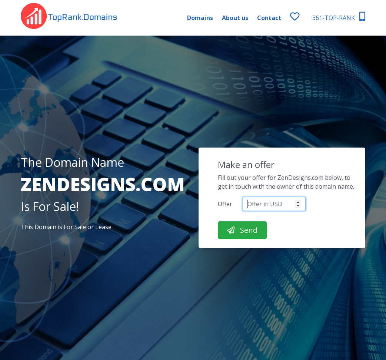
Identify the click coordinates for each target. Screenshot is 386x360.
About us (235, 18)
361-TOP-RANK (338, 17)
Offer (225, 204)
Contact (269, 18)
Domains (200, 18)
